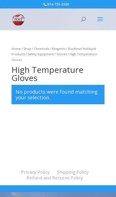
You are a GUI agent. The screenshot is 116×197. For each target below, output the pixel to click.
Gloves (61, 54)
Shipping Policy (73, 172)
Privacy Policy (35, 172)
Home (16, 49)
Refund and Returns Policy (55, 178)
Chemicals (41, 49)
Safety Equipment (41, 54)
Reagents (58, 49)
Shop (27, 49)
